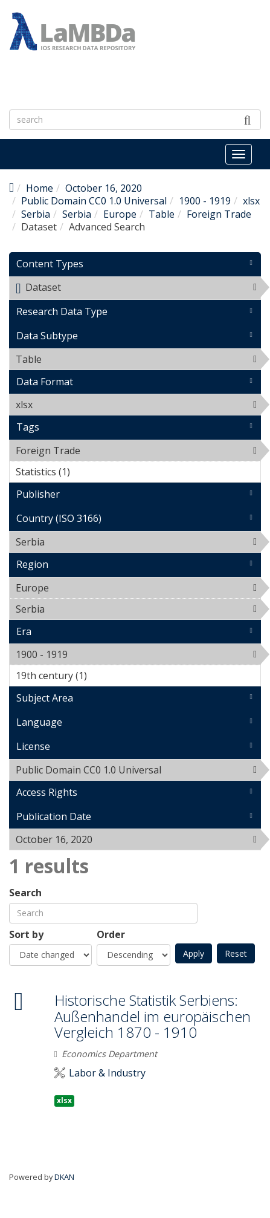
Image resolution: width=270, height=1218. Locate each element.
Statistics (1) (89, 471)
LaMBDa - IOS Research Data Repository (113, 82)
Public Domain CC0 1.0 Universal (94, 200)
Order (111, 934)
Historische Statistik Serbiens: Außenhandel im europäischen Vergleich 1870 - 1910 (152, 1016)
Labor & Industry (107, 1073)
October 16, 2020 (103, 188)
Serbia (35, 214)
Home (39, 188)
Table (162, 214)
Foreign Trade (219, 214)
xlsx (251, 200)
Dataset (138, 290)
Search (25, 893)
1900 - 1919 (205, 200)
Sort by (26, 934)
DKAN (64, 1176)
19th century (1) (106, 675)
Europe (120, 214)
